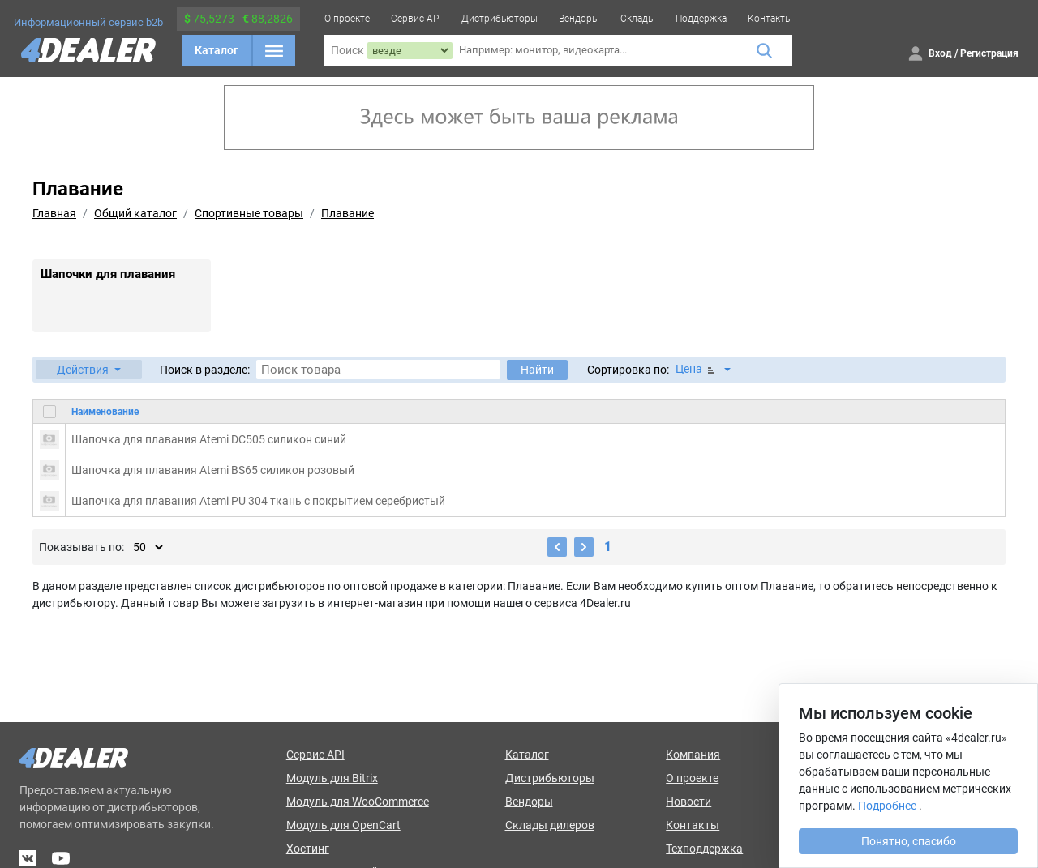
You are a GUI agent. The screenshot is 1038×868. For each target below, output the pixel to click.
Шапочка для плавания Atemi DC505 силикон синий (208, 439)
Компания (693, 754)
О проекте (347, 18)
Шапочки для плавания (108, 274)
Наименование (105, 411)
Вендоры (579, 18)
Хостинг (307, 848)
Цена (697, 369)
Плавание (347, 213)
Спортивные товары (249, 213)
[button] (89, 370)
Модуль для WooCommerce (357, 801)
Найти (537, 369)
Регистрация (989, 53)
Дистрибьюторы (499, 18)
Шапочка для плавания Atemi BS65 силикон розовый (212, 470)
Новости (688, 801)
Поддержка (701, 18)
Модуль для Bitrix (332, 778)
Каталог (216, 50)
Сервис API (416, 18)
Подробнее (887, 805)
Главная (54, 213)
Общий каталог (135, 213)
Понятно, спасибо (908, 841)
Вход (940, 53)
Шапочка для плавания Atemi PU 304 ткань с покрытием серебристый (258, 500)
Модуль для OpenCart (343, 825)
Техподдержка (704, 848)
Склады (637, 18)
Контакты (770, 18)
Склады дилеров (549, 825)
